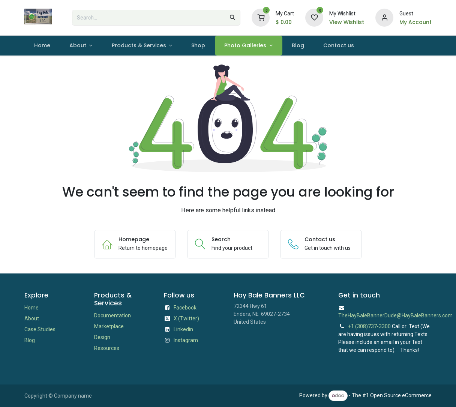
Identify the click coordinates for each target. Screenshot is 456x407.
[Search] (232, 17)
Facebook (185, 308)
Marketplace (109, 326)
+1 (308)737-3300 (369, 326)
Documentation (112, 315)
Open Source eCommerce (401, 395)
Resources (106, 348)
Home (31, 308)
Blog (29, 340)
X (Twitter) (186, 318)
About (31, 318)
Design (102, 337)
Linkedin (183, 329)
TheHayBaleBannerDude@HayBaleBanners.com (395, 315)
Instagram (186, 340)
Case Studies (40, 329)
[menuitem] (42, 46)
